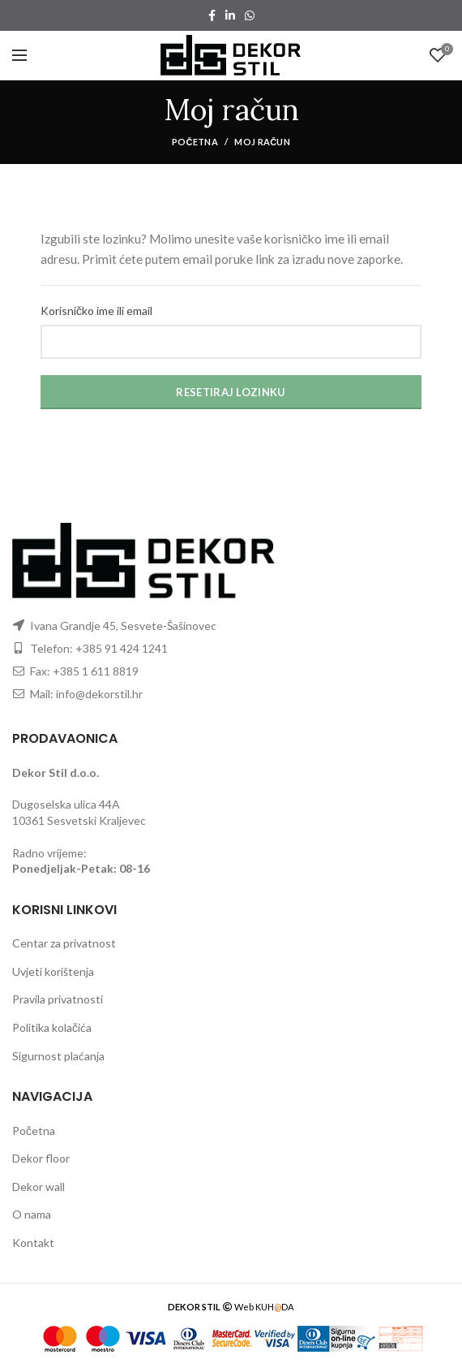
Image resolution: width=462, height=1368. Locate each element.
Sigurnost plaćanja (58, 1056)
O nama (31, 1214)
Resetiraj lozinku (230, 392)
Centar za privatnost (64, 943)
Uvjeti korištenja (53, 971)
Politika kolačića (52, 1027)
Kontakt (33, 1242)
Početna (195, 141)
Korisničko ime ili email (96, 310)
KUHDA (274, 1306)
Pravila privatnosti (57, 999)
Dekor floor (41, 1158)
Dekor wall (38, 1186)
